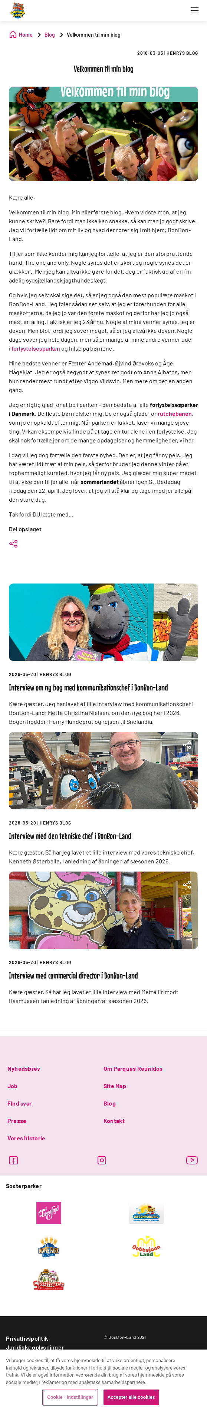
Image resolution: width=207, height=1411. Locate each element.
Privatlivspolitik (27, 1338)
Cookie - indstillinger (70, 1397)
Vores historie (26, 1137)
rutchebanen (175, 413)
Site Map (115, 1085)
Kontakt (114, 1120)
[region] (103, 1380)
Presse (16, 1120)
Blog (110, 1103)
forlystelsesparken (36, 348)
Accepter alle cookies (131, 1397)
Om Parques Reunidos (133, 1068)
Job (12, 1085)
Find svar (19, 1103)
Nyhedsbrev (23, 1068)
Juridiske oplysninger (35, 1347)
